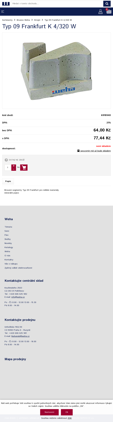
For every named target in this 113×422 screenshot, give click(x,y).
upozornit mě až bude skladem (95, 151)
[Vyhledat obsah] (107, 4)
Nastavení (49, 412)
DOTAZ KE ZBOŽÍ (16, 160)
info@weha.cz (18, 297)
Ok (66, 412)
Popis (8, 181)
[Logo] (6, 3)
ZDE (70, 418)
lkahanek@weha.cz (20, 336)
